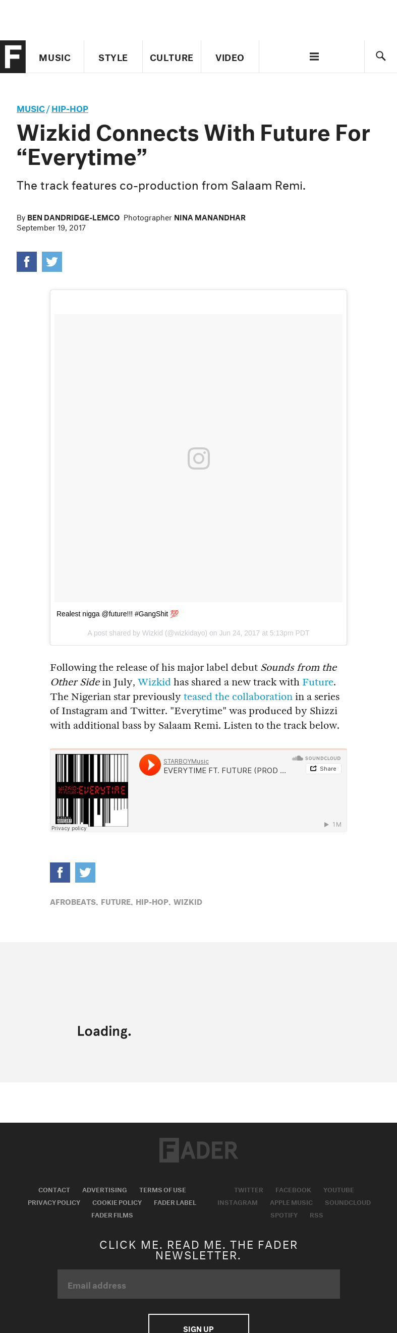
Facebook (293, 1189)
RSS (316, 1214)
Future (317, 682)
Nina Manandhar (210, 216)
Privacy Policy (54, 1201)
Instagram (237, 1201)
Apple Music (291, 1201)
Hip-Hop (69, 107)
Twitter (248, 1189)
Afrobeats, (74, 901)
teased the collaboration (238, 697)
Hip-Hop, (153, 901)
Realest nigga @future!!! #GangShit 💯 (117, 614)
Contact (54, 1189)
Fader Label (175, 1201)
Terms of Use (162, 1189)
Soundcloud (348, 1201)
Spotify (284, 1214)
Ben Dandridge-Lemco (73, 216)
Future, (117, 901)
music (31, 107)
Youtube (338, 1189)
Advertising (104, 1189)
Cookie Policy (117, 1201)
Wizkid (154, 682)
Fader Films (112, 1214)
